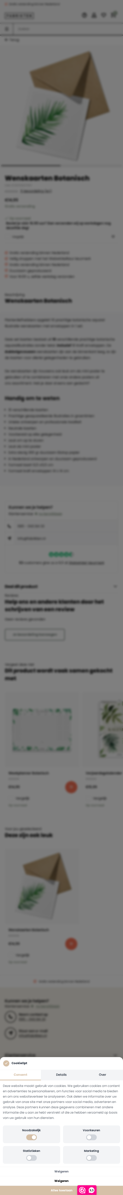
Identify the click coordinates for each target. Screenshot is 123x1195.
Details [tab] (61, 1074)
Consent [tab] (20, 1074)
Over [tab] (102, 1074)
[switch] (31, 1137)
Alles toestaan (61, 1190)
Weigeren (61, 1171)
